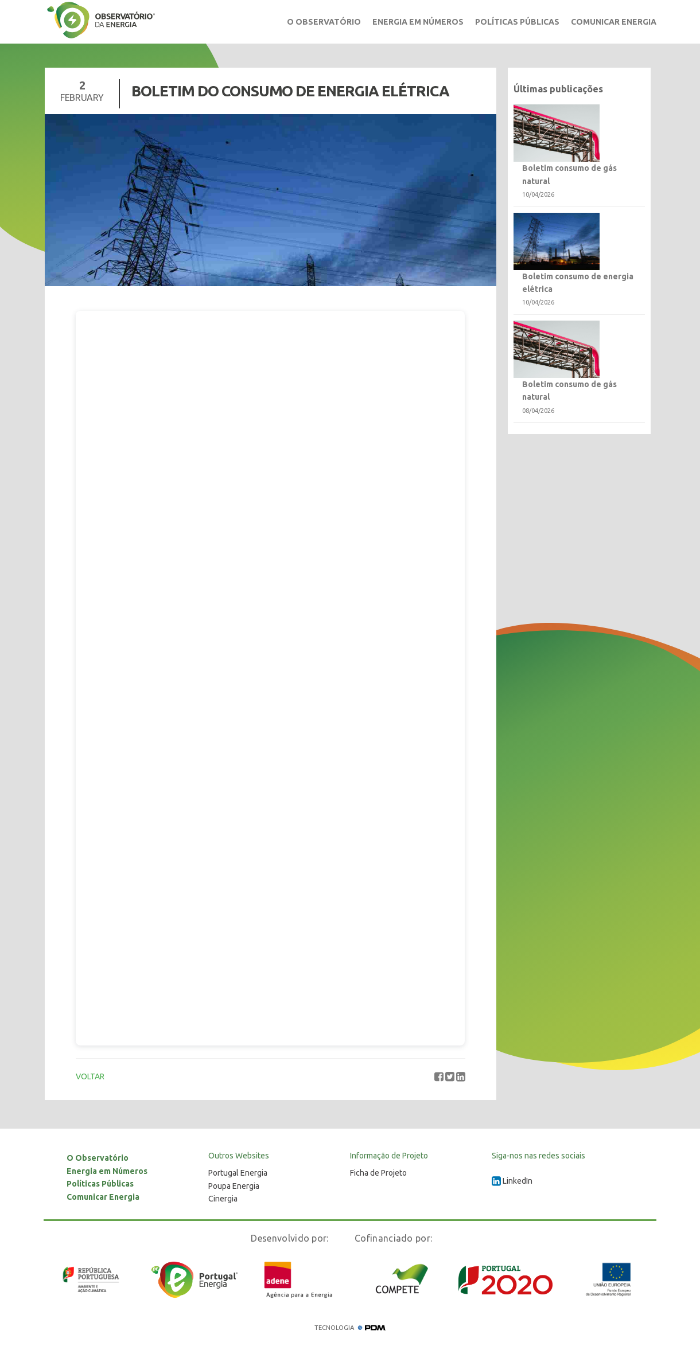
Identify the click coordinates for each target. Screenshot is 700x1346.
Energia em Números (418, 21)
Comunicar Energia (613, 21)
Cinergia (223, 1198)
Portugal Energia (237, 1172)
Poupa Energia (233, 1186)
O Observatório (324, 21)
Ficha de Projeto (378, 1172)
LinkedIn (512, 1180)
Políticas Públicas (517, 21)
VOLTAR (90, 1076)
